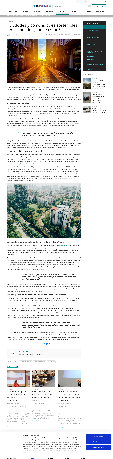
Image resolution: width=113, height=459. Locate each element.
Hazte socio (99, 6)
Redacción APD (17, 36)
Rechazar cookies (98, 444)
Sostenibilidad (76, 34)
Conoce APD (100, 12)
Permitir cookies (98, 432)
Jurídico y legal (91, 44)
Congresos (37, 12)
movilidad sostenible (28, 164)
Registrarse (71, 1)
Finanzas (22, 406)
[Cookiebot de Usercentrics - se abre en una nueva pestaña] (11, 455)
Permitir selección (98, 438)
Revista (89, 12)
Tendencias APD (77, 12)
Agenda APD (13, 12)
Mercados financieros (13, 410)
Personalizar (93, 455)
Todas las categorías (93, 27)
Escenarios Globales (51, 34)
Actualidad (62, 12)
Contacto (104, 1)
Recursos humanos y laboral (95, 64)
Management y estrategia (65, 413)
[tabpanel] (18, 399)
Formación (25, 12)
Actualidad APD (14, 15)
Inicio (8, 15)
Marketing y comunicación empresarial (94, 52)
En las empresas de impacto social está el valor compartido (42, 394)
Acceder (65, 1)
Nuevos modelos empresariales (91, 60)
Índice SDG (65, 245)
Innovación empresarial (64, 34)
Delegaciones (97, 1)
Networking (49, 12)
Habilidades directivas (64, 410)
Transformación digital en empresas (94, 68)
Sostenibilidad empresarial (39, 407)
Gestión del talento (63, 406)
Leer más (9, 427)
